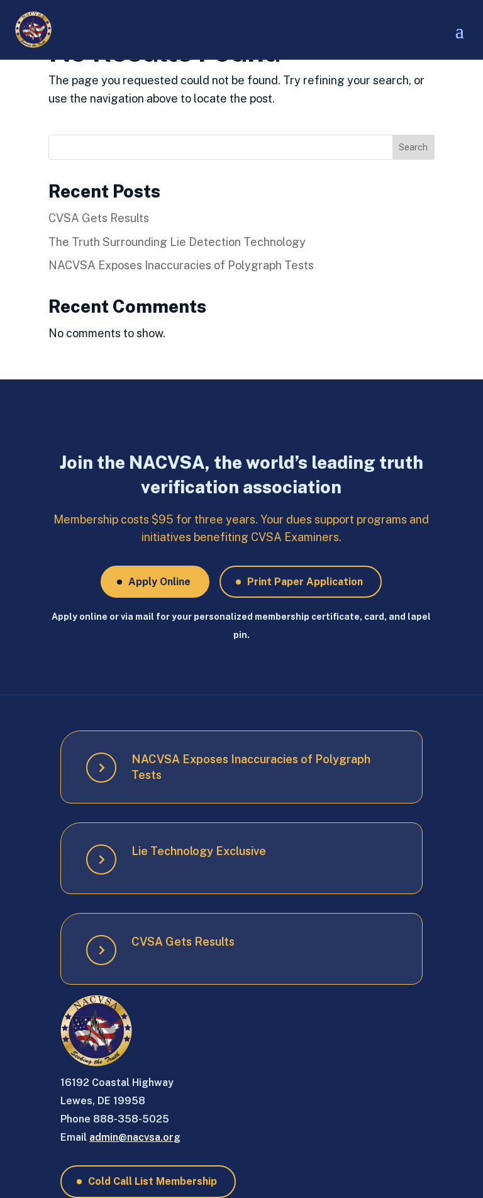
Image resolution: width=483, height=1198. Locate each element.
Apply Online (159, 582)
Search (413, 147)
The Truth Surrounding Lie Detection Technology (177, 242)
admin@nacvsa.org (134, 1137)
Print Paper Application (305, 582)
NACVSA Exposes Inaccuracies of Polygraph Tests (181, 265)
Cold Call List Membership (152, 1181)
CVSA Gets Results (98, 218)
